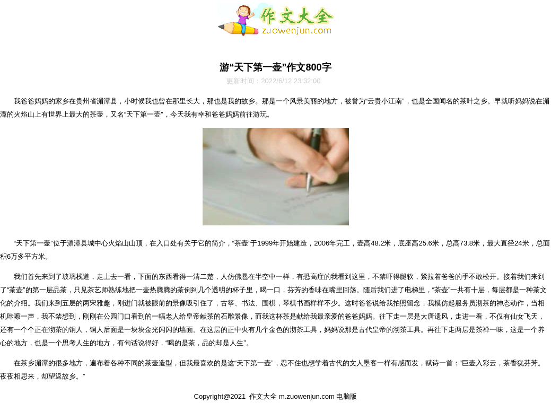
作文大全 (263, 396)
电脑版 (346, 396)
